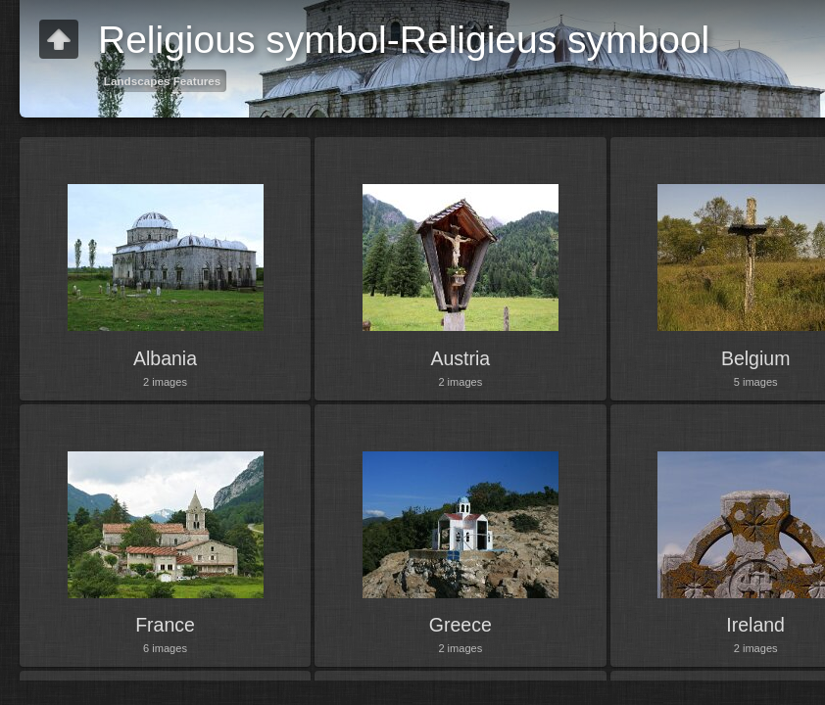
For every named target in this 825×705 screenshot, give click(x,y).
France (165, 624)
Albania (165, 358)
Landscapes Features (162, 80)
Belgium (755, 358)
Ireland (755, 624)
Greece (460, 624)
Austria (460, 358)
